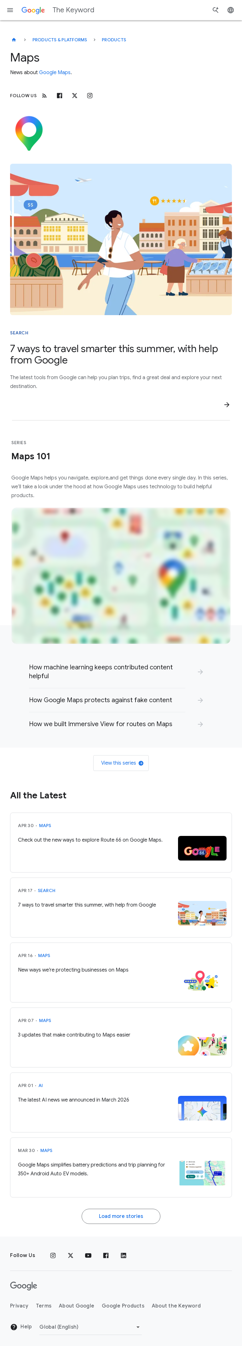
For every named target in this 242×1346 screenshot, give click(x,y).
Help (21, 1327)
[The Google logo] (23, 1286)
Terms (43, 1306)
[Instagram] (89, 95)
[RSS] (44, 95)
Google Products (123, 1306)
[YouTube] (88, 1255)
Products (114, 40)
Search (47, 890)
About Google (76, 1306)
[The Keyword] (13, 39)
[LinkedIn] (123, 1255)
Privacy (19, 1306)
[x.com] (74, 95)
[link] (116, 672)
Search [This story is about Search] (19, 333)
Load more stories (121, 1216)
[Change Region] (90, 1327)
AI (40, 1085)
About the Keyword (176, 1306)
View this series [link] (122, 763)
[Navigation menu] (10, 10)
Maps (45, 825)
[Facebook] (59, 95)
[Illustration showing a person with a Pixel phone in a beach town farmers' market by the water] (121, 239)
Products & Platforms (59, 40)
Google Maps (55, 72)
